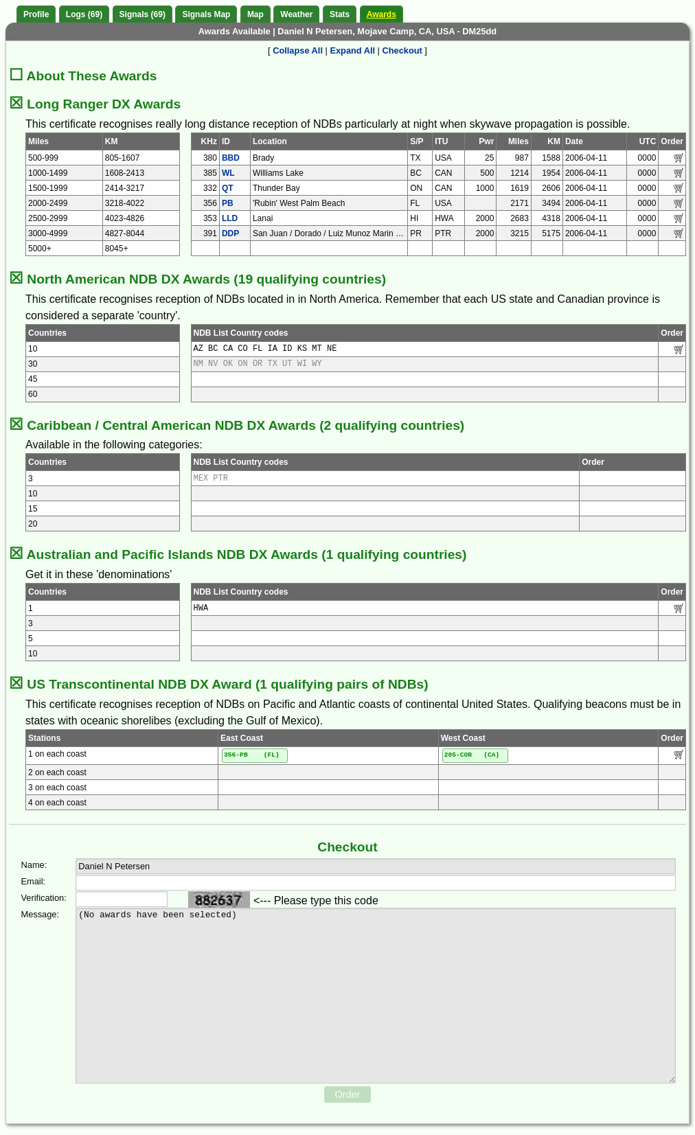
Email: (33, 881)
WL (228, 173)
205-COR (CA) (472, 755)
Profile (36, 14)
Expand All (352, 50)
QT (227, 188)
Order (348, 1094)
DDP (230, 233)
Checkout (402, 50)
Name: (34, 865)
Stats (340, 14)
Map (255, 14)
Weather (296, 14)
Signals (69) (142, 14)
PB (227, 203)
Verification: (37, 898)
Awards (381, 14)
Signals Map (206, 14)
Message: (37, 914)
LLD (230, 218)
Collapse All (298, 50)
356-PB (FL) (252, 755)
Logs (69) (84, 14)
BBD (231, 158)
